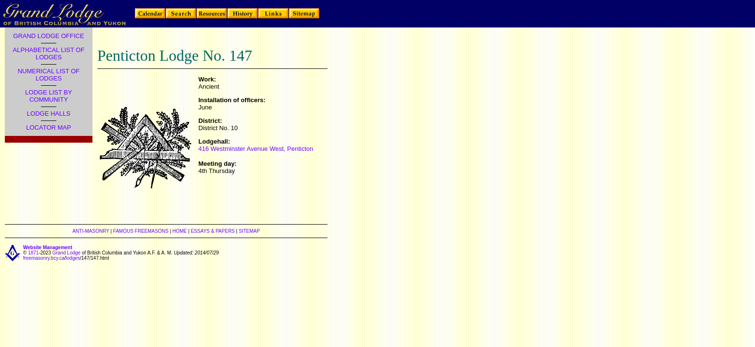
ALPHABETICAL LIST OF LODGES (49, 53)
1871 (33, 252)
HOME (179, 231)
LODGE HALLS (48, 113)
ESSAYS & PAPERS (212, 231)
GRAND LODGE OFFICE (48, 36)
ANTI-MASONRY (90, 231)
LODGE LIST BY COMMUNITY (48, 96)
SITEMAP (249, 231)
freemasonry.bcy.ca (44, 258)
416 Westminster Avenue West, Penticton (255, 148)
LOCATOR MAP (48, 127)
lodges (73, 258)
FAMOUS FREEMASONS (141, 231)
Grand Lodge (66, 252)
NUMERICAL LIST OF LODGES (49, 74)
